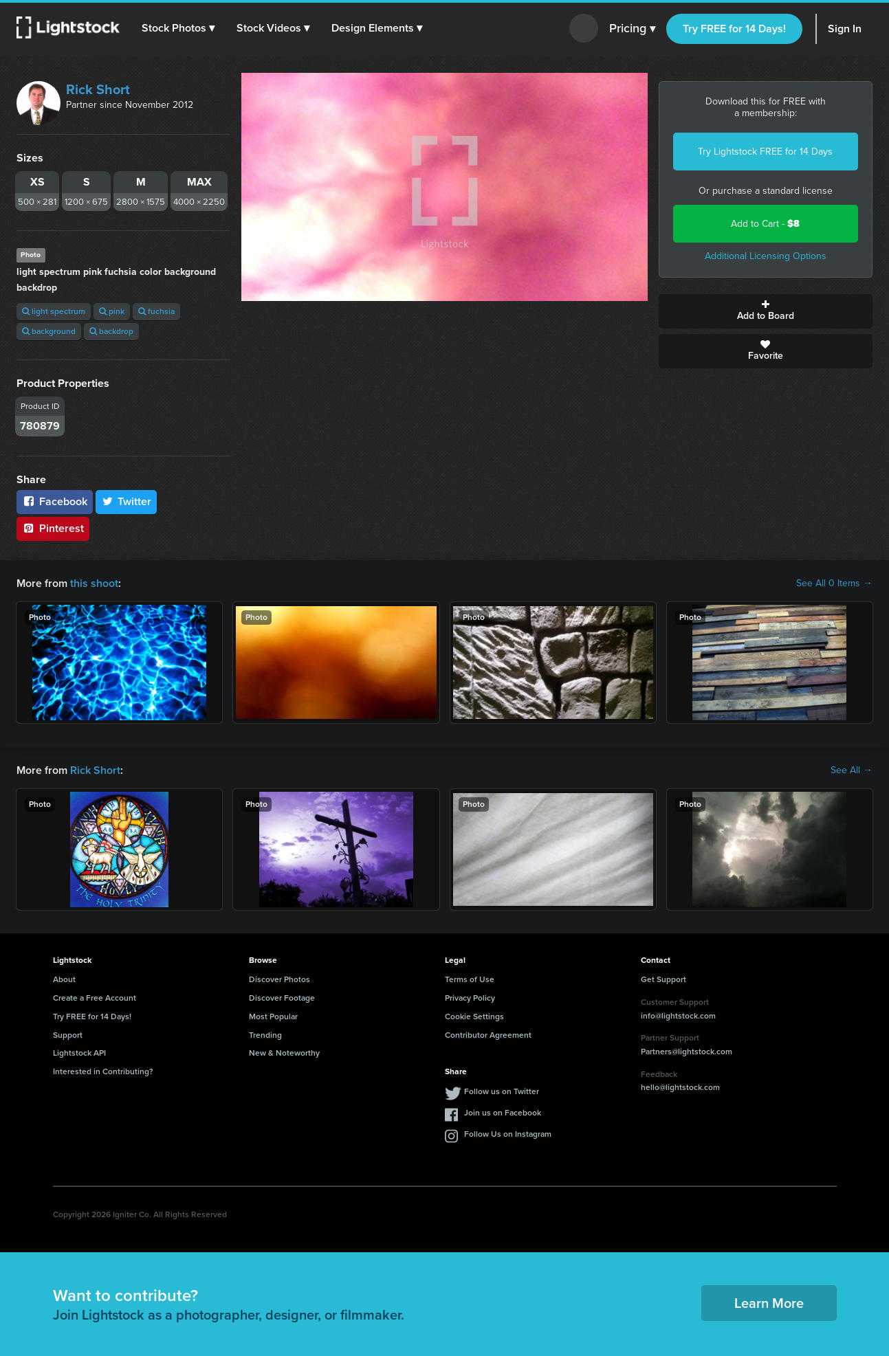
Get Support (663, 979)
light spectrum (53, 311)
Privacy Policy (470, 998)
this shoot (94, 583)
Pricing (632, 29)
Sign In (844, 28)
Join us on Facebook (502, 1113)
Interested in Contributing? (103, 1071)
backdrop (111, 331)
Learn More (769, 1303)
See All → (851, 770)
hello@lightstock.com (680, 1087)
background (49, 331)
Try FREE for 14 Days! (734, 28)
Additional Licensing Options (765, 256)
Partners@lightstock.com (686, 1051)
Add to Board (765, 311)
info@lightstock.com (678, 1016)
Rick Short (98, 89)
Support (68, 1035)
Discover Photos (279, 979)
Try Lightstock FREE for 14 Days (765, 151)
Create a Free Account (94, 998)
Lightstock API (79, 1053)
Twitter (126, 501)
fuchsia (156, 311)
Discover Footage (282, 998)
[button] (178, 28)
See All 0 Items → (834, 583)
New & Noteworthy (284, 1053)
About (64, 979)
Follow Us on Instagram (507, 1134)
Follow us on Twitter (501, 1091)
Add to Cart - (765, 223)
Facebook (54, 501)
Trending (265, 1035)
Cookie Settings (474, 1016)
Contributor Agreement (488, 1035)
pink (111, 311)
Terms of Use (469, 979)
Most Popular (273, 1016)
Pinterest (53, 528)
